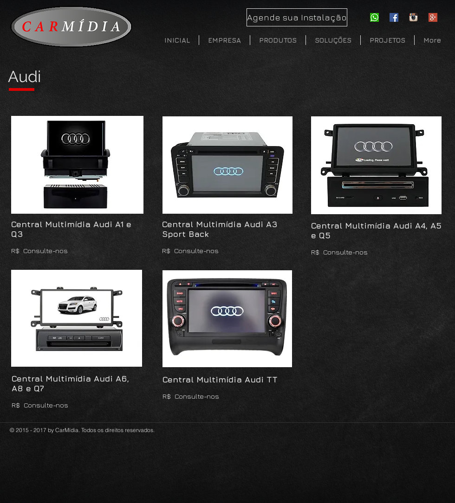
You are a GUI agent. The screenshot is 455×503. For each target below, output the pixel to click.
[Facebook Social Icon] (394, 17)
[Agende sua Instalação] (297, 17)
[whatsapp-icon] (374, 17)
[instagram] (413, 17)
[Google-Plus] (433, 17)
